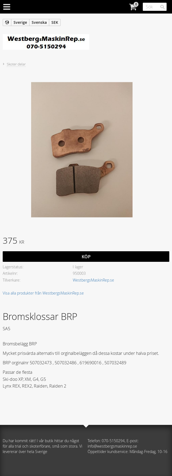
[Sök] (162, 7)
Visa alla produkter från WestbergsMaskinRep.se (43, 293)
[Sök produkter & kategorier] (155, 7)
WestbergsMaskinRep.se (93, 280)
